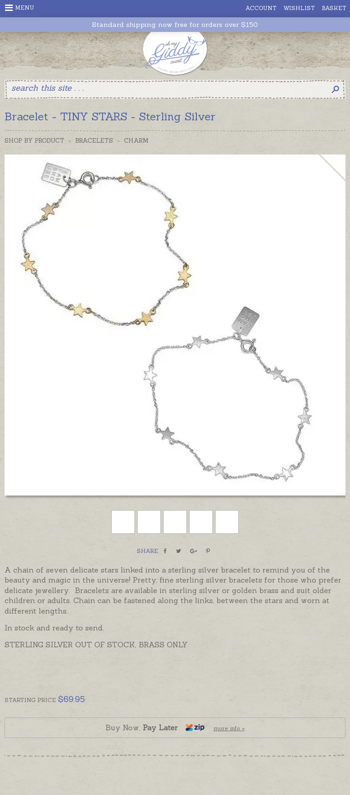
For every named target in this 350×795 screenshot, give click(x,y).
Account (261, 8)
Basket (334, 8)
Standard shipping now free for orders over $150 (175, 25)
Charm (136, 141)
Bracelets (94, 141)
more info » (229, 728)
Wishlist (299, 8)
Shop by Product (34, 141)
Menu (19, 7)
